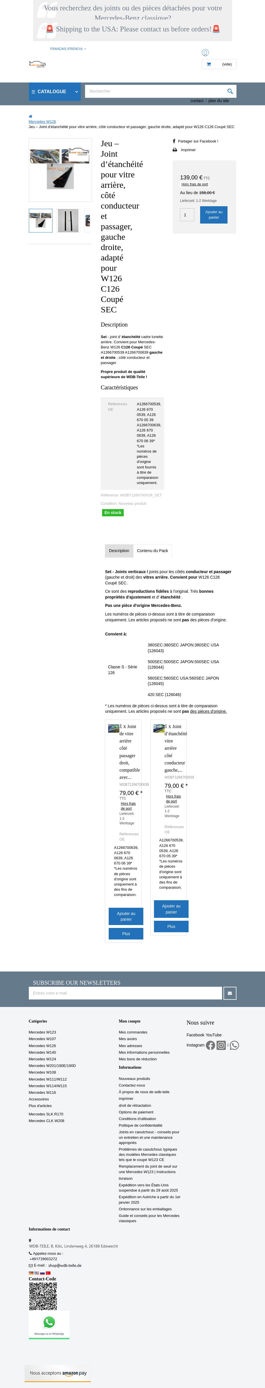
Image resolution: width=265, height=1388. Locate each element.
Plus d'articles (40, 1106)
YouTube (213, 1035)
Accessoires (39, 1099)
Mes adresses (130, 1046)
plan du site (218, 100)
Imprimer (188, 150)
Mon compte (129, 1021)
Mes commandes (133, 1032)
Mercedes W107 (42, 1039)
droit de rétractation (135, 1105)
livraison (126, 1178)
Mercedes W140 (42, 1052)
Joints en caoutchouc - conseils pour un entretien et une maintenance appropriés (149, 1137)
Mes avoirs (128, 1039)
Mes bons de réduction (138, 1059)
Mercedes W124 (42, 1059)
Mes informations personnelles (144, 1052)
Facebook (195, 1035)
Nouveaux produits (134, 1078)
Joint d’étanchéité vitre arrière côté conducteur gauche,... (176, 748)
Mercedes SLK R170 (46, 1114)
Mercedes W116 (42, 1092)
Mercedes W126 (42, 1046)
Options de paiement (136, 1112)
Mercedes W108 (42, 1072)
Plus (126, 933)
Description (119, 550)
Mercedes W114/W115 (48, 1086)
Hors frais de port (194, 184)
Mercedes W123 (42, 1032)
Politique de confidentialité (140, 1125)
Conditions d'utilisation (137, 1119)
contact (197, 100)
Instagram (195, 1045)
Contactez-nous (132, 1085)
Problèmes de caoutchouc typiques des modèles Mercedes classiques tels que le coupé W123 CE (148, 1154)
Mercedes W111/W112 (48, 1079)
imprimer (126, 1098)
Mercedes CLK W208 (47, 1121)
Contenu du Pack (152, 550)
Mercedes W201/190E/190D (52, 1065)
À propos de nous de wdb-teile (144, 1092)
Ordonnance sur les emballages (145, 1209)
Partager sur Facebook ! (198, 141)
